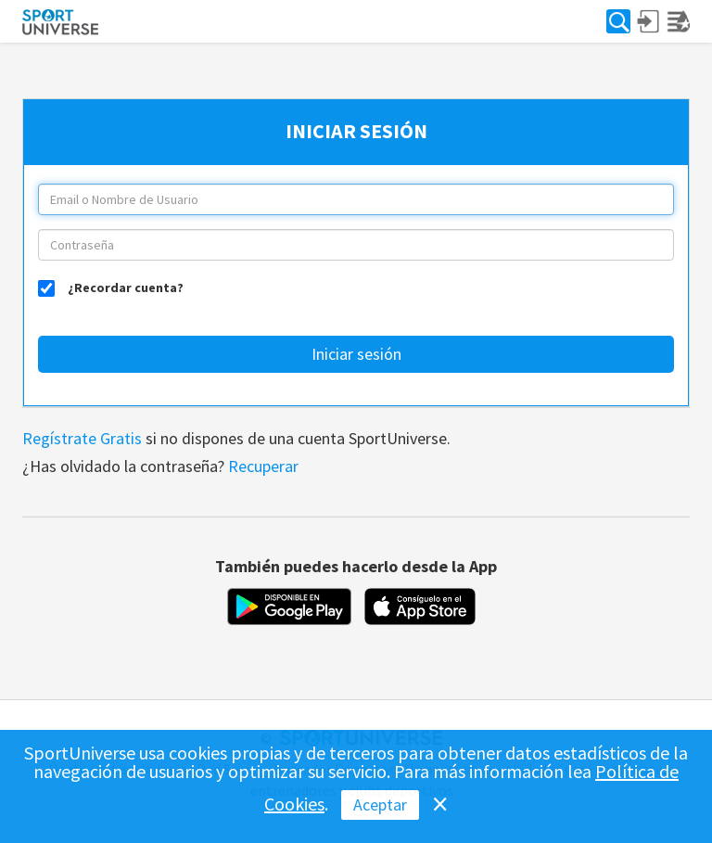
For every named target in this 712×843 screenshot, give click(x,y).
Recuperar (263, 466)
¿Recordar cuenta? (126, 286)
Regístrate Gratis (82, 438)
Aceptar (380, 804)
